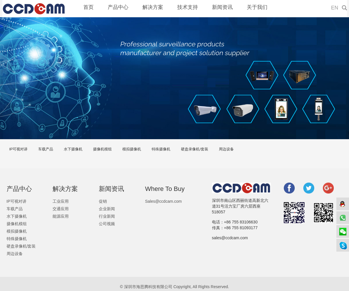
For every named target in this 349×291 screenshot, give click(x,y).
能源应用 (61, 216)
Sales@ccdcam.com (163, 201)
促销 (103, 201)
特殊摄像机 (161, 149)
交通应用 (61, 208)
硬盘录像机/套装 (194, 149)
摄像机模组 (102, 149)
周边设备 (226, 149)
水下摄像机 (73, 149)
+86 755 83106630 (241, 222)
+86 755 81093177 (241, 227)
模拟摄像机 (131, 149)
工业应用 (61, 201)
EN (334, 8)
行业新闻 (107, 216)
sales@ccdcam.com (230, 238)
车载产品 (45, 149)
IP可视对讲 (18, 149)
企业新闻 (107, 208)
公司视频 (107, 223)
